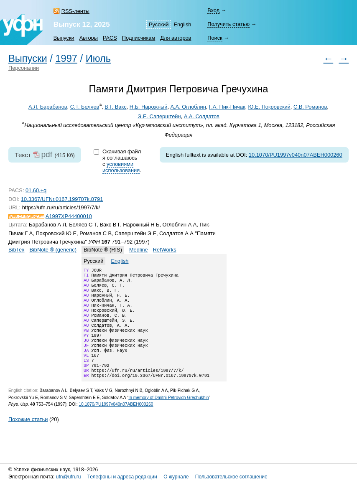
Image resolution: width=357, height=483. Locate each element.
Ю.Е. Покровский (269, 107)
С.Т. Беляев (84, 107)
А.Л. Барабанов (47, 107)
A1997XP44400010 (69, 216)
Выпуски (64, 38)
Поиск (214, 38)
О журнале (176, 477)
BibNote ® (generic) (52, 250)
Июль (98, 58)
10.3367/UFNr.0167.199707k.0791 (62, 199)
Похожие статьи (28, 437)
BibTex (16, 250)
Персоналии (23, 68)
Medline (138, 250)
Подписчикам (138, 38)
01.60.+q (36, 190)
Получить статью (228, 24)
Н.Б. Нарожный (149, 107)
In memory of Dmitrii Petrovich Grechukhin (168, 416)
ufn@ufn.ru (68, 477)
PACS (110, 38)
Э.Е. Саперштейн (159, 116)
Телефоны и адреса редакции (122, 477)
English (182, 24)
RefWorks (164, 250)
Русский (158, 24)
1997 (66, 58)
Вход (213, 10)
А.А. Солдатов (201, 116)
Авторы (88, 38)
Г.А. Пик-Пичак (227, 107)
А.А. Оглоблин (188, 107)
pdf (46, 154)
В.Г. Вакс (115, 107)
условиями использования (121, 167)
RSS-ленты (75, 11)
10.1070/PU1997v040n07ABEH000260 (295, 155)
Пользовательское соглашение (231, 477)
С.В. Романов (310, 107)
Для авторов (175, 38)
